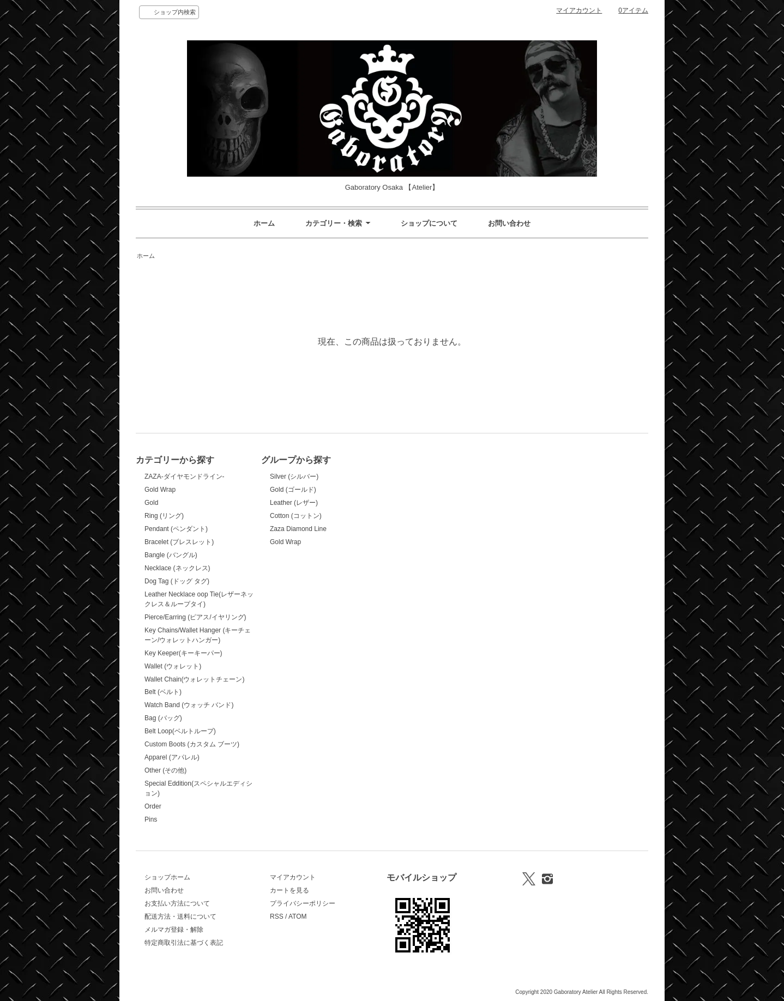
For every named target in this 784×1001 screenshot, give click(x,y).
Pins (150, 819)
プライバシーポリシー (302, 903)
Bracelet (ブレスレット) (179, 542)
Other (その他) (165, 770)
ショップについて (429, 223)
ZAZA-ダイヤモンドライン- (184, 476)
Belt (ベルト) (163, 692)
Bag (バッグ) (163, 718)
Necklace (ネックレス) (177, 568)
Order (152, 806)
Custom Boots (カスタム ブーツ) (191, 744)
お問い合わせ (509, 223)
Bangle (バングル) (170, 555)
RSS (277, 916)
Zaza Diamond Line (298, 529)
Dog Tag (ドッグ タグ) (176, 581)
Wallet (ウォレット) (172, 666)
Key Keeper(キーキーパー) (183, 653)
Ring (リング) (164, 516)
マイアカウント (579, 10)
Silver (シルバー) (294, 476)
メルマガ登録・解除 (173, 929)
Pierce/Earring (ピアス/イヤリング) (195, 617)
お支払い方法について (177, 903)
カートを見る (289, 890)
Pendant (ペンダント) (176, 529)
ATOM (297, 916)
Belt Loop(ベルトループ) (180, 731)
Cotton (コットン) (296, 516)
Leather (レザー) (294, 502)
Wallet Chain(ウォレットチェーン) (194, 679)
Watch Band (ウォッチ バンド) (188, 705)
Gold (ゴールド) (293, 489)
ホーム (264, 223)
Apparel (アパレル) (172, 757)
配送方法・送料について (180, 916)
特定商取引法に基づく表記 (183, 942)
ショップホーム (167, 877)
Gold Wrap (160, 489)
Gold (151, 502)
